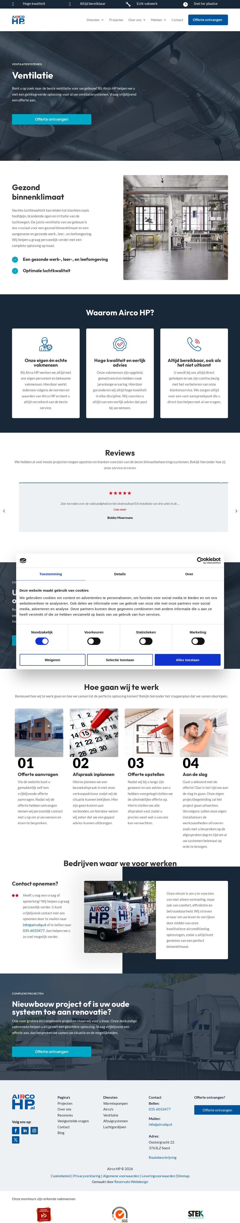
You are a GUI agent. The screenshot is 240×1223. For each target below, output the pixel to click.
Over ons (134, 20)
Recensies (65, 1115)
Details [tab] (120, 574)
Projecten (116, 20)
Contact (177, 20)
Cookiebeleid (61, 1176)
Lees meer (120, 509)
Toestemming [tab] (50, 574)
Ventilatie (110, 1115)
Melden (156, 20)
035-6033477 (34, 930)
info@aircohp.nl (34, 925)
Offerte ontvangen (39, 119)
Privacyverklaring (86, 1176)
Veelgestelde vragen (73, 1121)
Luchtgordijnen (114, 1127)
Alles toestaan (187, 660)
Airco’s (108, 1109)
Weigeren (52, 660)
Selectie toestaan (120, 660)
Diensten (93, 20)
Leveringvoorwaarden (158, 1176)
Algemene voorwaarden (121, 1176)
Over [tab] (189, 574)
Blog (61, 1133)
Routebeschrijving (162, 1157)
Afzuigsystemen (115, 1121)
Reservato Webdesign (131, 1182)
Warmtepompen (115, 1103)
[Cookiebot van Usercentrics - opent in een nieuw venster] (200, 560)
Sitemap (183, 1176)
